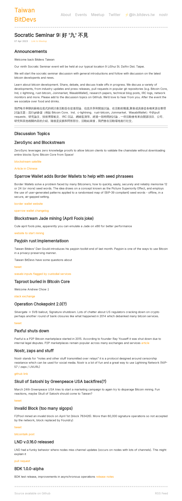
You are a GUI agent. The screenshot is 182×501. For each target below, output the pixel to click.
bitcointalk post (24, 434)
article (145, 343)
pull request (22, 461)
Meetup (97, 15)
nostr (163, 15)
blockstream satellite (27, 161)
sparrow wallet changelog (31, 210)
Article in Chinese (25, 168)
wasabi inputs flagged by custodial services (42, 274)
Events (81, 15)
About (66, 15)
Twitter (114, 15)
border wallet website (28, 203)
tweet (17, 267)
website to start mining (29, 233)
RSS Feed (161, 493)
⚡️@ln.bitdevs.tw (140, 15)
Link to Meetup (39, 41)
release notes (105, 476)
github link (21, 373)
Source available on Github (32, 493)
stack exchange (24, 296)
